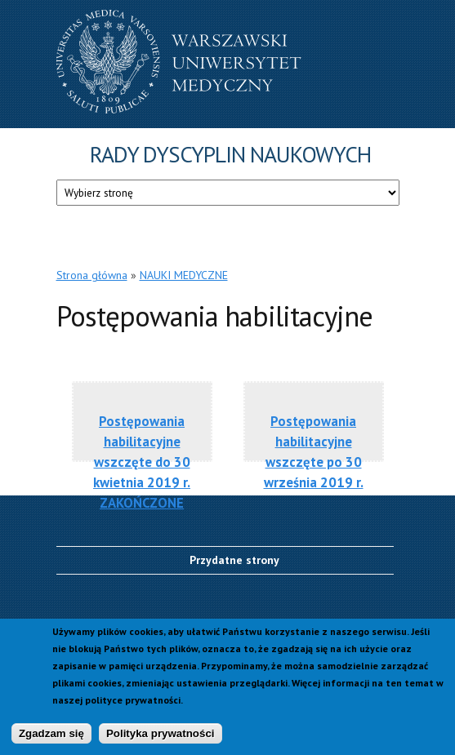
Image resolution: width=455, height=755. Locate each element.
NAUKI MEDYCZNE (184, 275)
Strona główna (91, 275)
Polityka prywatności (160, 737)
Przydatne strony (234, 560)
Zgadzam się (51, 737)
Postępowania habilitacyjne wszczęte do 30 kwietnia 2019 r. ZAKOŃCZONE (141, 450)
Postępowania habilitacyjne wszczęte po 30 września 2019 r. (314, 450)
